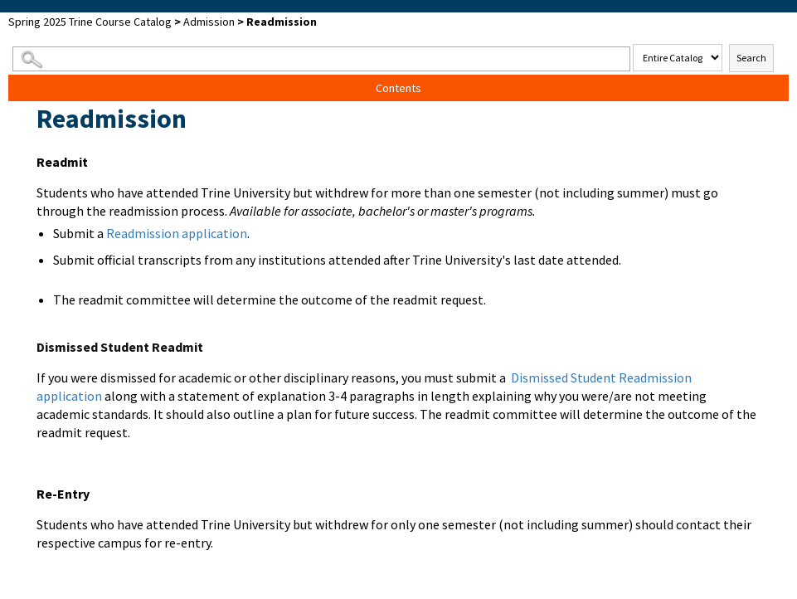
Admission (209, 21)
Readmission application (176, 233)
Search (751, 57)
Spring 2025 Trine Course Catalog (90, 21)
